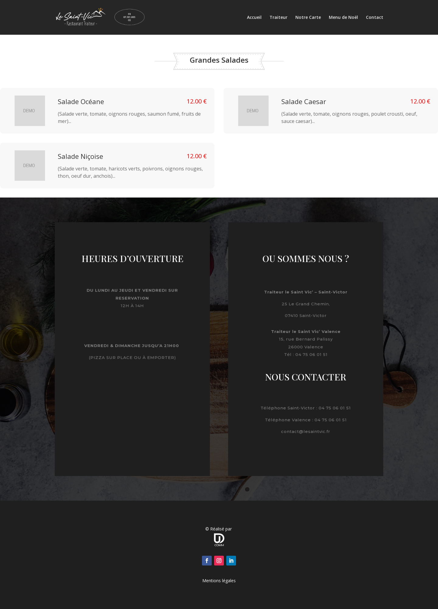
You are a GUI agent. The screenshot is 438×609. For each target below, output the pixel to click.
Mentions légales (219, 580)
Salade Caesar (303, 101)
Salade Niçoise (80, 156)
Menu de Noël (343, 17)
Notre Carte (308, 17)
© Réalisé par (219, 529)
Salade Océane (81, 101)
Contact (374, 17)
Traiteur (278, 17)
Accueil (254, 17)
